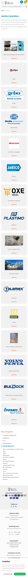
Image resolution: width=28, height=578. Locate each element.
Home (2, 10)
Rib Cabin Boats (7, 467)
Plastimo (5, 463)
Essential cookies (8, 574)
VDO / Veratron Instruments (10, 473)
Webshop (8, 10)
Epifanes (5, 479)
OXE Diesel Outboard (8, 461)
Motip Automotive (8, 475)
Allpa (4, 451)
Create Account (14, 546)
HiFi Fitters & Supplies (8, 457)
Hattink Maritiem (8, 446)
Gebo (4, 453)
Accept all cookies (20, 574)
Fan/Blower (5, 438)
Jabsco (5, 459)
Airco (4, 441)
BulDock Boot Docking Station (11, 477)
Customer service (14, 544)
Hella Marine (6, 455)
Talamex (5, 469)
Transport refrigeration (9, 435)
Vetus (4, 471)
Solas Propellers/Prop (9, 465)
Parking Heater (6, 443)
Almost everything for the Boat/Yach (13, 449)
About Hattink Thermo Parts (14, 543)
